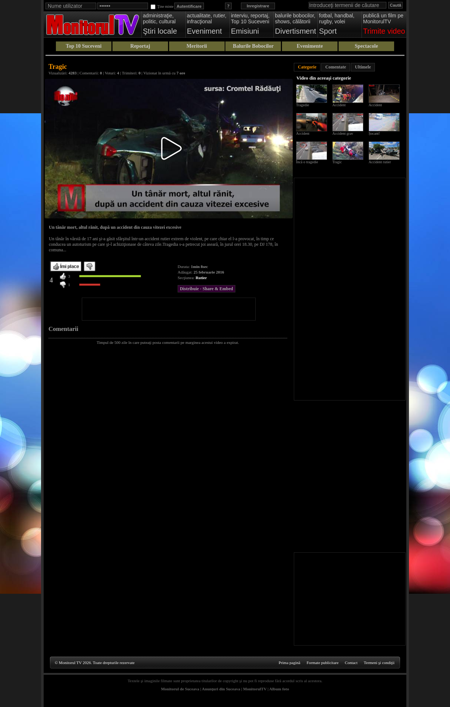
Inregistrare (258, 6)
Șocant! (374, 133)
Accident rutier (380, 162)
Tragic (337, 162)
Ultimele (363, 67)
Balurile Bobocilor (253, 46)
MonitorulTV (254, 689)
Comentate (335, 67)
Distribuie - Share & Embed (206, 288)
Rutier (201, 277)
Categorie (307, 67)
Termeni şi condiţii (379, 662)
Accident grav (342, 133)
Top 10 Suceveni (84, 46)
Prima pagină (289, 662)
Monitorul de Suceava (180, 689)
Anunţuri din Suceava (221, 689)
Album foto (279, 689)
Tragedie (302, 105)
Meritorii (197, 46)
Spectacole (366, 46)
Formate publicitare (322, 662)
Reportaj (140, 46)
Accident (339, 105)
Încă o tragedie (307, 162)
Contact (351, 662)
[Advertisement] (168, 309)
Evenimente (310, 46)
